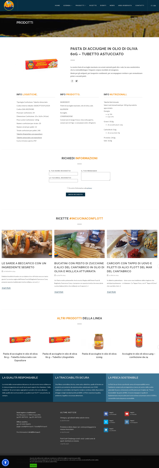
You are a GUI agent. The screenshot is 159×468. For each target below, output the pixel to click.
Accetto (33, 465)
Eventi (103, 5)
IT (151, 6)
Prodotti (80, 5)
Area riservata (125, 5)
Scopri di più (6, 288)
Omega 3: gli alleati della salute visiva (74, 418)
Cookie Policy (53, 461)
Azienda (67, 5)
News (112, 5)
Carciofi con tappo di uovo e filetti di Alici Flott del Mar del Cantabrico (129, 267)
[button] (5, 462)
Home (57, 5)
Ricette (93, 5)
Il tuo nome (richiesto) (63, 172)
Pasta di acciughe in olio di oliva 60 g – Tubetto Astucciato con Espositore (20, 357)
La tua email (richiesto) (63, 179)
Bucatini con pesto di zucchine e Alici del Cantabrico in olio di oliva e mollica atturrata (79, 267)
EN (155, 6)
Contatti (139, 5)
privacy (89, 188)
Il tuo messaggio (95, 175)
